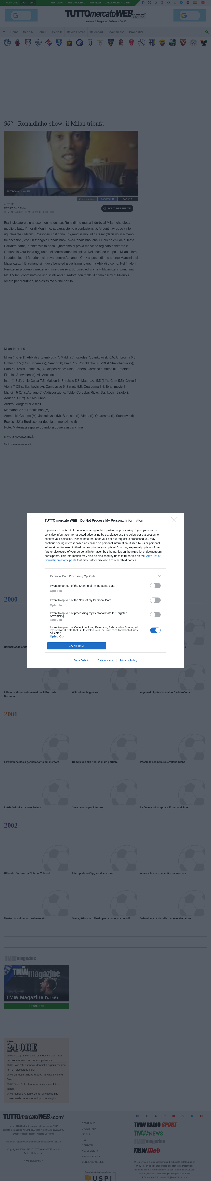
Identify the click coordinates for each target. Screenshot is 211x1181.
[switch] (155, 585)
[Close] (175, 521)
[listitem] (105, 576)
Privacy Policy (128, 660)
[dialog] (105, 590)
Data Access (105, 660)
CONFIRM (76, 645)
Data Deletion (82, 660)
